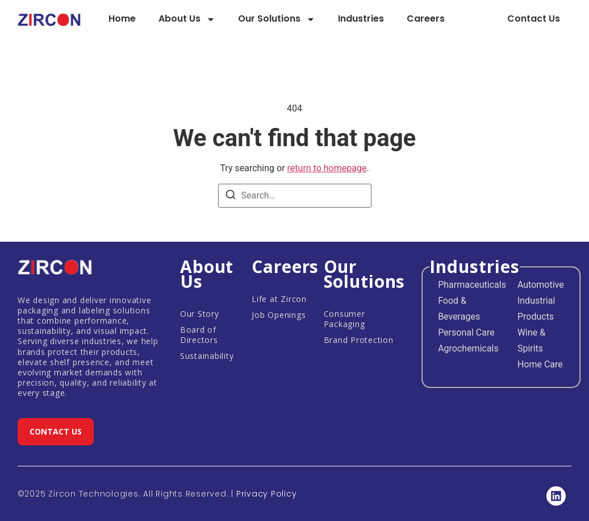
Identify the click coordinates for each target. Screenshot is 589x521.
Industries (361, 18)
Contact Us (533, 18)
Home (122, 18)
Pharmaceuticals (472, 284)
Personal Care (466, 332)
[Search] (230, 196)
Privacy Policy (266, 493)
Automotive (540, 284)
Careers (426, 18)
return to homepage (327, 168)
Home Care (540, 364)
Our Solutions (276, 19)
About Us (186, 19)
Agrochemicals (468, 348)
